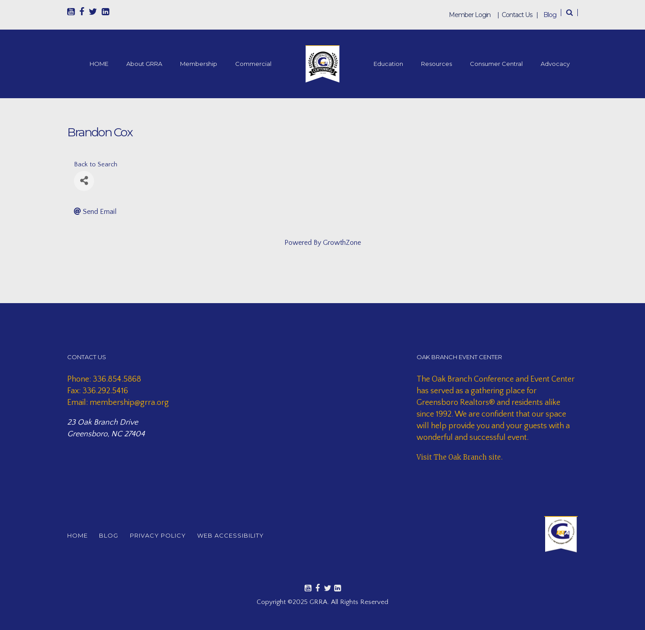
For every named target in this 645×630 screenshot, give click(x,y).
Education (388, 63)
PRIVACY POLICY (166, 535)
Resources (436, 63)
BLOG (113, 535)
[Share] (84, 181)
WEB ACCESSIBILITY (243, 535)
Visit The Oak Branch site (459, 457)
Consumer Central (496, 63)
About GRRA (144, 63)
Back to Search (95, 164)
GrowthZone (342, 243)
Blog (549, 15)
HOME (99, 63)
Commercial (253, 63)
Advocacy (555, 63)
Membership (198, 63)
